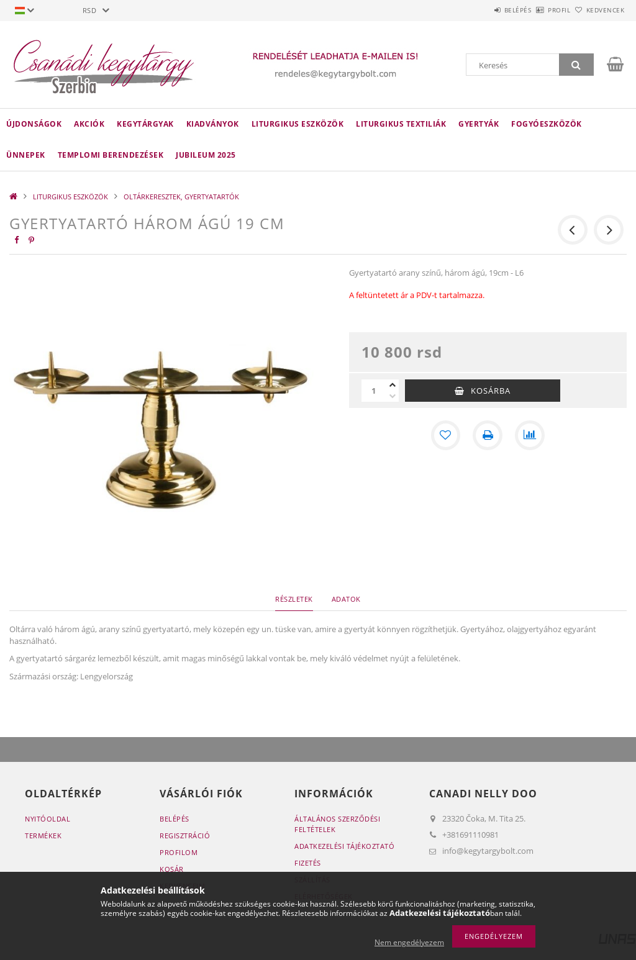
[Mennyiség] (373, 390)
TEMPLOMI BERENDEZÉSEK (111, 155)
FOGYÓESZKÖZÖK (546, 124)
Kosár (172, 869)
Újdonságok (33, 124)
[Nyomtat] (487, 435)
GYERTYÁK (478, 124)
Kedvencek (598, 10)
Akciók (89, 124)
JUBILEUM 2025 (206, 155)
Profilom (179, 852)
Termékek (43, 835)
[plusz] (392, 385)
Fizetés (307, 862)
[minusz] (392, 396)
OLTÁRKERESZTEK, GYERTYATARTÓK (181, 196)
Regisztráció (185, 835)
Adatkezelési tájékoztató (344, 846)
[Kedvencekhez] (445, 435)
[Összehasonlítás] (530, 435)
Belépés (483, 10)
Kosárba (491, 390)
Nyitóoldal (47, 818)
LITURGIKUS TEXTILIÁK (401, 124)
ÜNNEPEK (25, 155)
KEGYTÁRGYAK (145, 124)
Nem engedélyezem (409, 942)
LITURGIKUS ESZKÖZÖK (298, 124)
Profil (538, 10)
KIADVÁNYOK (212, 124)
